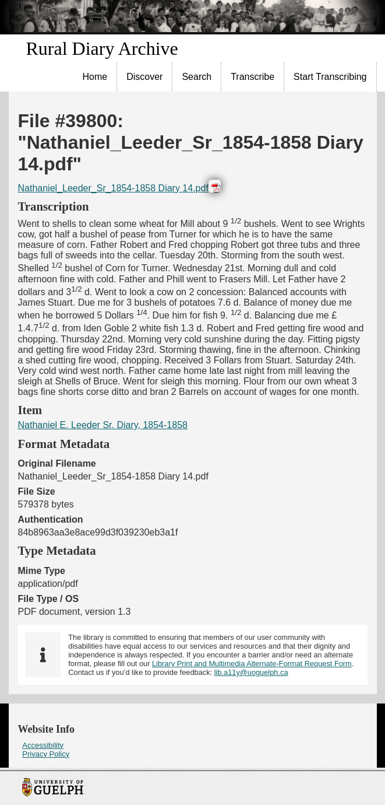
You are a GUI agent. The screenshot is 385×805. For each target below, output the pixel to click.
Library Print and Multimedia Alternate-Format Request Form (252, 663)
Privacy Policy (45, 754)
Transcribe (252, 77)
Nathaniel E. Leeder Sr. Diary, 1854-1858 (103, 425)
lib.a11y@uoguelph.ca (251, 672)
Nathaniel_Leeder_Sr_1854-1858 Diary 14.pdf (113, 188)
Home (95, 77)
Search (196, 77)
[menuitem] (95, 77)
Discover (144, 77)
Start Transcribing (330, 77)
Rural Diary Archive (102, 48)
